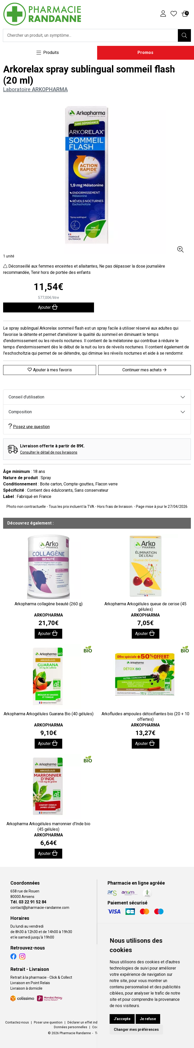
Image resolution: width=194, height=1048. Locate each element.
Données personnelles (70, 1027)
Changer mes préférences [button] (136, 1029)
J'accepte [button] (122, 1019)
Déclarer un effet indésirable (88, 1022)
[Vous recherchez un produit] (90, 35)
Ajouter (48, 633)
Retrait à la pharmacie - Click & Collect (41, 977)
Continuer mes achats (144, 369)
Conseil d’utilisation (26, 396)
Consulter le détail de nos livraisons (48, 452)
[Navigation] (47, 53)
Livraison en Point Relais (30, 983)
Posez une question (29, 426)
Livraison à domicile (26, 988)
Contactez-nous (17, 1022)
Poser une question (48, 1022)
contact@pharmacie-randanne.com (39, 907)
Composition (20, 411)
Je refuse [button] (148, 1019)
